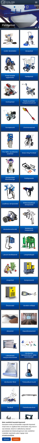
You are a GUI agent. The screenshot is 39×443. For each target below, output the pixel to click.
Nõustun (6, 439)
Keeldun (16, 439)
